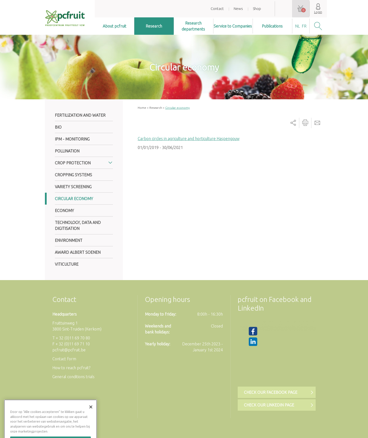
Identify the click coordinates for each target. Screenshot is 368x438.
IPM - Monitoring (72, 139)
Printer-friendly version (305, 123)
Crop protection (73, 163)
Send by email (317, 123)
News (238, 8)
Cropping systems (73, 175)
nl (297, 26)
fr (304, 26)
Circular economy (74, 198)
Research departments (193, 26)
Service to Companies (233, 26)
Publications (272, 26)
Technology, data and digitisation (78, 225)
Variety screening (73, 186)
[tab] (84, 163)
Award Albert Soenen (77, 252)
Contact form (64, 359)
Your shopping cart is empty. (300, 8)
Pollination (67, 151)
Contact (217, 8)
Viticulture (66, 264)
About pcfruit (114, 26)
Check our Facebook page (270, 392)
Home (142, 107)
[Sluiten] (90, 412)
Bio (58, 127)
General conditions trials (73, 376)
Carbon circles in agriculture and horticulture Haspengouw (188, 138)
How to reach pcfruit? (71, 367)
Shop (257, 8)
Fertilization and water (80, 115)
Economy (64, 210)
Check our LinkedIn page (269, 405)
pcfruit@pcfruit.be (69, 350)
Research (154, 26)
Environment (68, 240)
